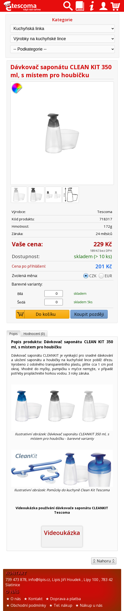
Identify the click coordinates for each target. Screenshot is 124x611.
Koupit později (89, 314)
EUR (108, 275)
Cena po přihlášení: (29, 266)
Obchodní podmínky (28, 605)
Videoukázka (62, 533)
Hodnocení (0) (34, 333)
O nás (16, 598)
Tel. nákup (63, 605)
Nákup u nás (91, 605)
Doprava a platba (65, 598)
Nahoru (104, 561)
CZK (92, 275)
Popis (13, 333)
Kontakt (35, 598)
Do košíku (36, 314)
